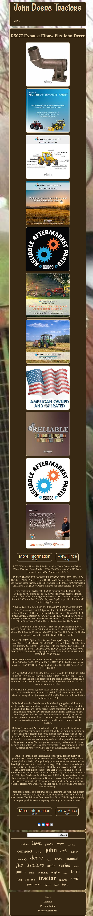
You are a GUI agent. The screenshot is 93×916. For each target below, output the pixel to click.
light (19, 879)
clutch (31, 873)
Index (48, 897)
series (64, 865)
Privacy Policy (47, 906)
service (30, 879)
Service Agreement (47, 910)
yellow (39, 852)
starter (47, 885)
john (51, 850)
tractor (47, 878)
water (74, 851)
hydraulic (43, 872)
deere (36, 857)
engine (55, 872)
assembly (22, 859)
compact (24, 851)
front (65, 884)
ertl (64, 850)
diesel (49, 860)
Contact (48, 901)
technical (71, 845)
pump (21, 871)
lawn (37, 843)
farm (75, 871)
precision (34, 884)
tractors (35, 865)
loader (76, 866)
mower (63, 879)
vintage (25, 844)
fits (19, 865)
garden (49, 844)
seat (75, 878)
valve (60, 844)
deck (56, 885)
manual (72, 858)
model (58, 859)
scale (51, 866)
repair (65, 873)
